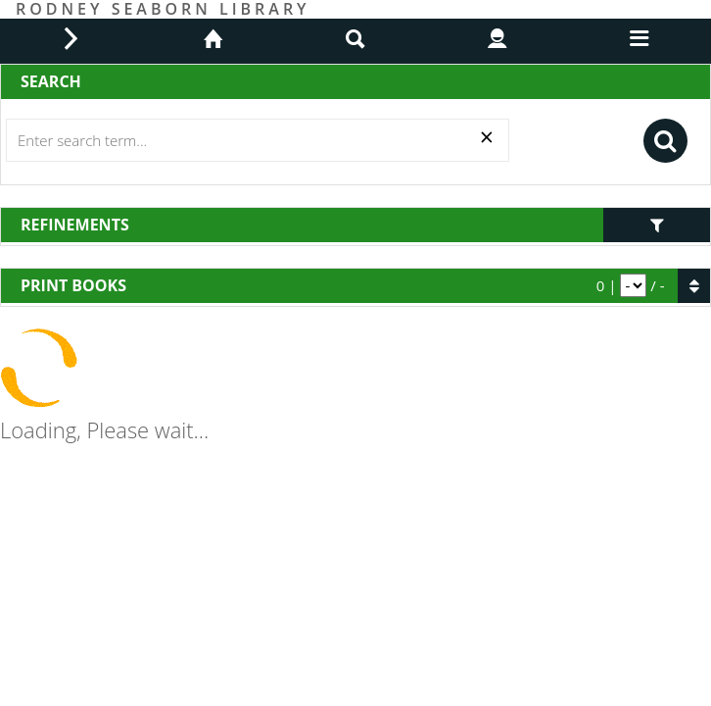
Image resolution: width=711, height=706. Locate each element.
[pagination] (633, 285)
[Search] (257, 140)
